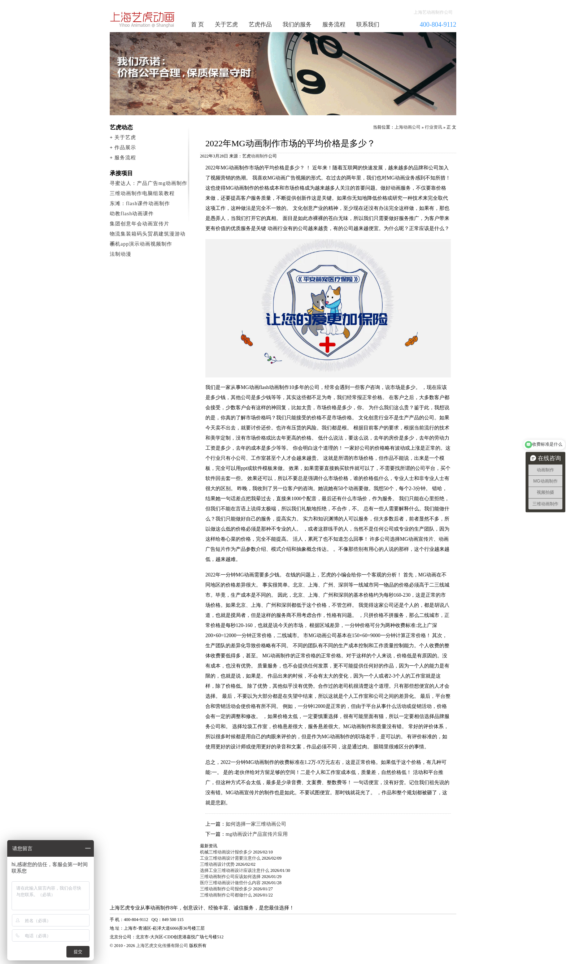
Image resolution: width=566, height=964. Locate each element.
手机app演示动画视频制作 (141, 244)
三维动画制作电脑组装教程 (142, 193)
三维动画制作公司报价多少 (226, 888)
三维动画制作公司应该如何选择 (230, 876)
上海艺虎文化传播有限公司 (162, 945)
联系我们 (367, 24)
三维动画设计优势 (217, 864)
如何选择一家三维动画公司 (256, 824)
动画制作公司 (142, 19)
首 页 (197, 24)
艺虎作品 (260, 24)
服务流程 (333, 24)
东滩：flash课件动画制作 (140, 203)
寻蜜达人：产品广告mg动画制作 (148, 183)
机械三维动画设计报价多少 (226, 852)
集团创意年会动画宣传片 (139, 223)
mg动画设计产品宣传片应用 (257, 834)
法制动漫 (120, 254)
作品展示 (125, 147)
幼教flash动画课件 (132, 213)
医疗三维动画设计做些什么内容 (230, 882)
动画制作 (259, 156)
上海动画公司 (408, 127)
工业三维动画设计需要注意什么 (230, 858)
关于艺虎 (226, 24)
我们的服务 (297, 24)
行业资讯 (433, 127)
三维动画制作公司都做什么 (226, 895)
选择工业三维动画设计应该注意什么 (234, 870)
